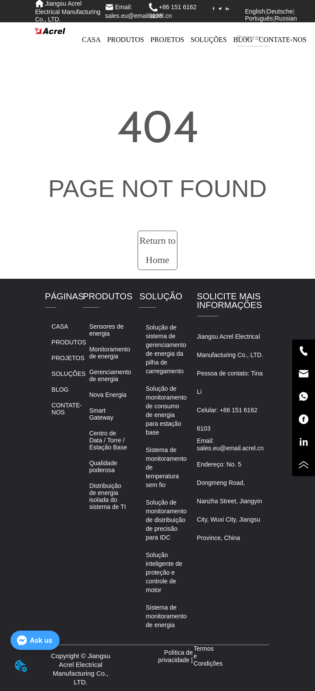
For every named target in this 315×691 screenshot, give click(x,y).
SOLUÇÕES (209, 39)
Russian (286, 18)
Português (259, 18)
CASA (91, 39)
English (255, 11)
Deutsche (280, 11)
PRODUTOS (125, 39)
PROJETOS (167, 39)
